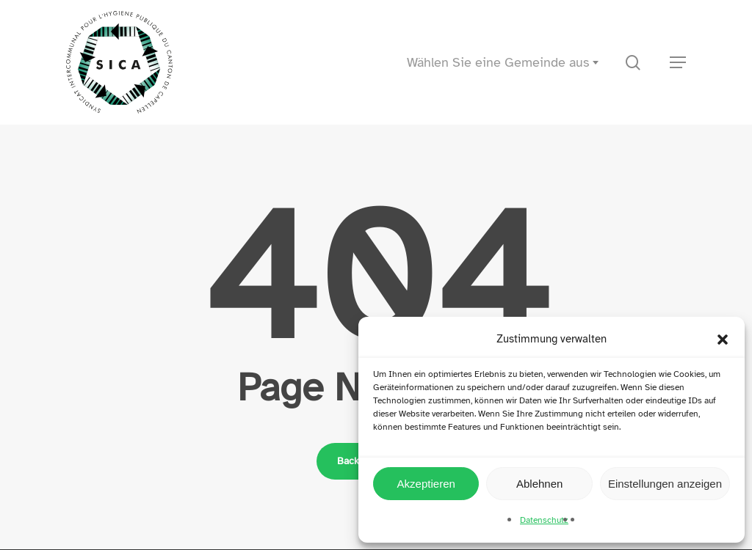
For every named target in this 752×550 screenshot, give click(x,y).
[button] (722, 339)
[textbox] (507, 62)
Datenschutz (544, 520)
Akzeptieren (426, 483)
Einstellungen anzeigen (665, 483)
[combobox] (507, 62)
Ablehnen (539, 483)
